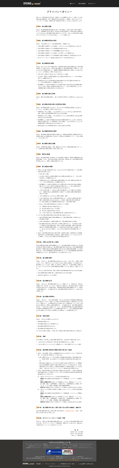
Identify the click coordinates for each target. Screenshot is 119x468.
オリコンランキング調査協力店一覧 (49, 459)
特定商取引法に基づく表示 (67, 463)
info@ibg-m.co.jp (69, 410)
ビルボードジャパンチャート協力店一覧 (69, 459)
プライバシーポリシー (50, 463)
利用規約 (38, 463)
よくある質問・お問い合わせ (85, 463)
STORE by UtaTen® (31, 3)
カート (73, 3)
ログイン (93, 3)
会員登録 (82, 3)
